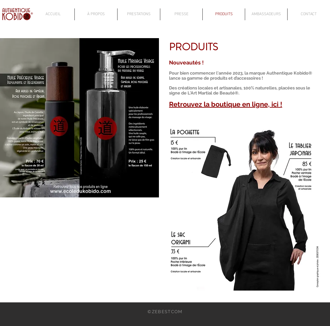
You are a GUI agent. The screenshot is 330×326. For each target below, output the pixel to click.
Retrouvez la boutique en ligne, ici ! (225, 104)
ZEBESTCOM (167, 311)
